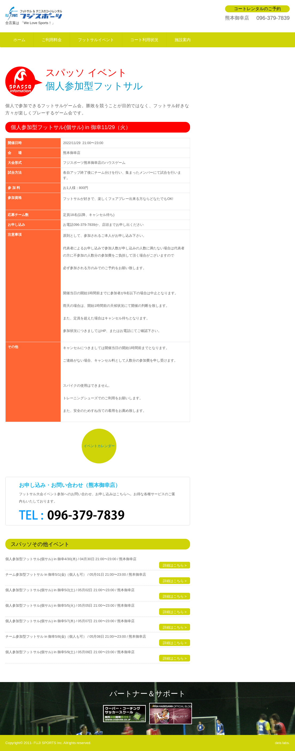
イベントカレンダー (99, 446)
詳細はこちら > (175, 565)
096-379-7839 (273, 18)
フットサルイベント (96, 39)
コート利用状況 (144, 39)
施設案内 (183, 39)
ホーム (19, 39)
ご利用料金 (52, 39)
